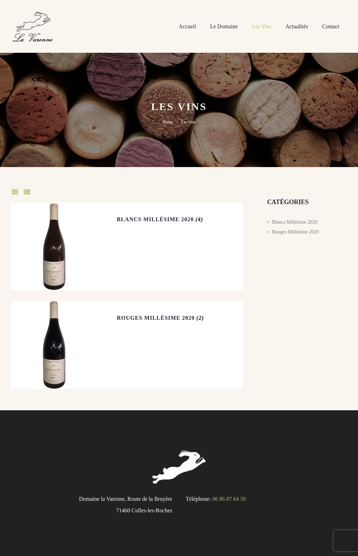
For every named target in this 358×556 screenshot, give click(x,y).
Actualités (296, 26)
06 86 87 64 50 (229, 499)
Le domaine (224, 26)
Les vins (261, 26)
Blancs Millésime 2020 (155, 219)
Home (168, 122)
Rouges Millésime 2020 (156, 318)
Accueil (187, 26)
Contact (330, 26)
